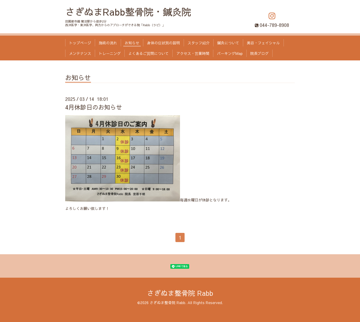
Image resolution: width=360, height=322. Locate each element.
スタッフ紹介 (199, 42)
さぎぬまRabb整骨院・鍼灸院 (128, 11)
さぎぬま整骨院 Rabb (180, 293)
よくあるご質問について (148, 53)
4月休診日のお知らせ (93, 107)
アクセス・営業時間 (192, 53)
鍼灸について (228, 42)
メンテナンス (80, 53)
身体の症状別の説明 (163, 42)
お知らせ (132, 42)
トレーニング (110, 53)
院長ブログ (259, 53)
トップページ (80, 42)
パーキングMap (230, 53)
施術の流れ (108, 42)
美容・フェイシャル (263, 42)
